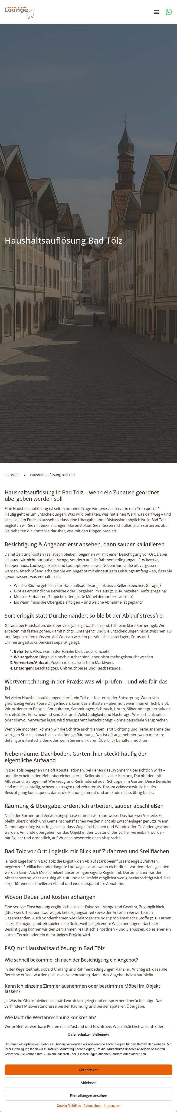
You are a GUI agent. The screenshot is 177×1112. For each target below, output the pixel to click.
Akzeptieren (88, 1070)
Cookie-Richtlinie (69, 1106)
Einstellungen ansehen (88, 1095)
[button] (156, 11)
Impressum (112, 1106)
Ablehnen (88, 1082)
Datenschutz (92, 1106)
